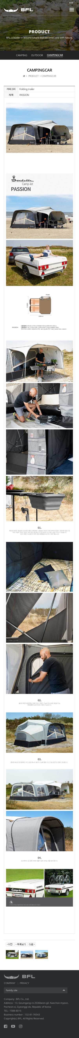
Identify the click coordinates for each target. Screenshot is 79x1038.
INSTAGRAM (20, 1026)
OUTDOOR (37, 55)
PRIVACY (24, 983)
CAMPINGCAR (55, 55)
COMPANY (9, 983)
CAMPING (21, 55)
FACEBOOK (5, 1026)
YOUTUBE (13, 1026)
